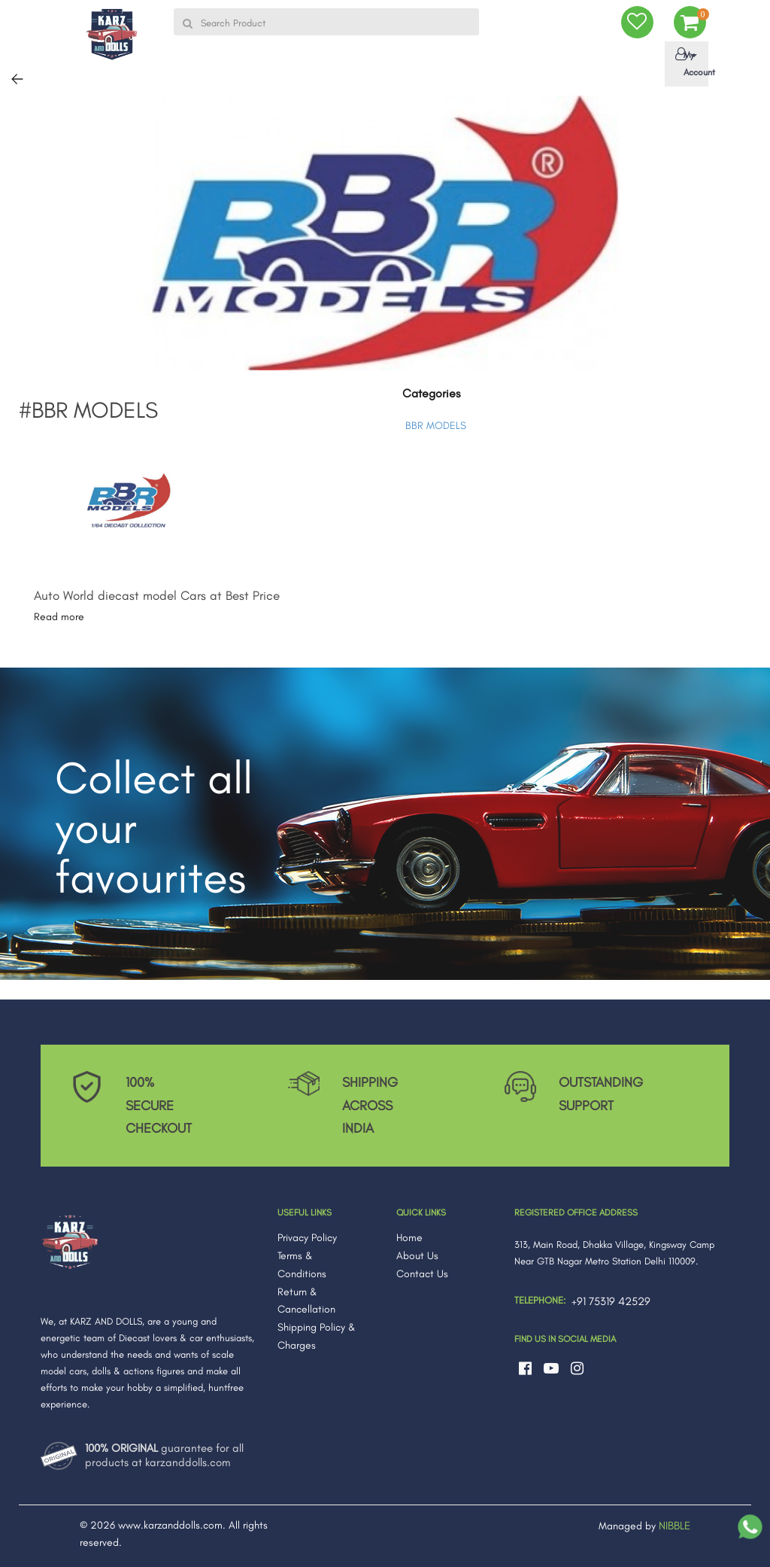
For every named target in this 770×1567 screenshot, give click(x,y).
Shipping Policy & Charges (316, 1336)
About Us (417, 1255)
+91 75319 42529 (610, 1301)
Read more (59, 616)
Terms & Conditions (301, 1264)
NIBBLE (674, 1525)
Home (409, 1237)
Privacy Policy (307, 1237)
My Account (689, 62)
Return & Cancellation (306, 1301)
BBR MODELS (435, 425)
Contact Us (422, 1273)
